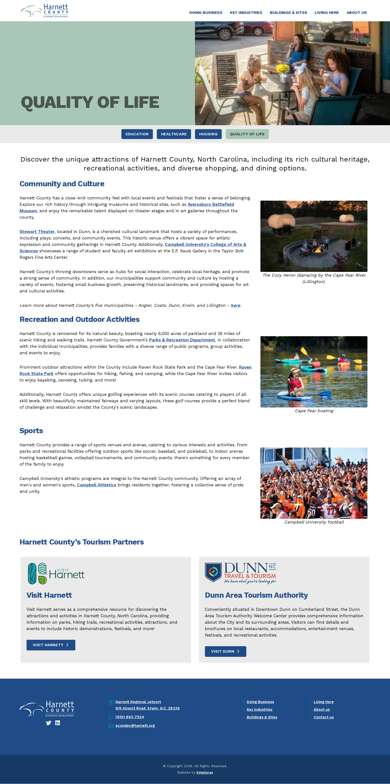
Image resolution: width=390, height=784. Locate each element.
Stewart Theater (37, 231)
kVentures (205, 773)
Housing (208, 134)
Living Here (327, 12)
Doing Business (205, 12)
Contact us (324, 717)
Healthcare (174, 134)
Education (137, 134)
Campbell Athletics (96, 485)
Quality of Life (247, 134)
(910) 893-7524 (129, 717)
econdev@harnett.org (136, 726)
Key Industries (246, 12)
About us (322, 710)
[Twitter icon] (49, 723)
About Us (357, 12)
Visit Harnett (51, 645)
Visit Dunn (225, 651)
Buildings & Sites (288, 12)
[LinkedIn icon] (58, 723)
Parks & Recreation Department (182, 340)
